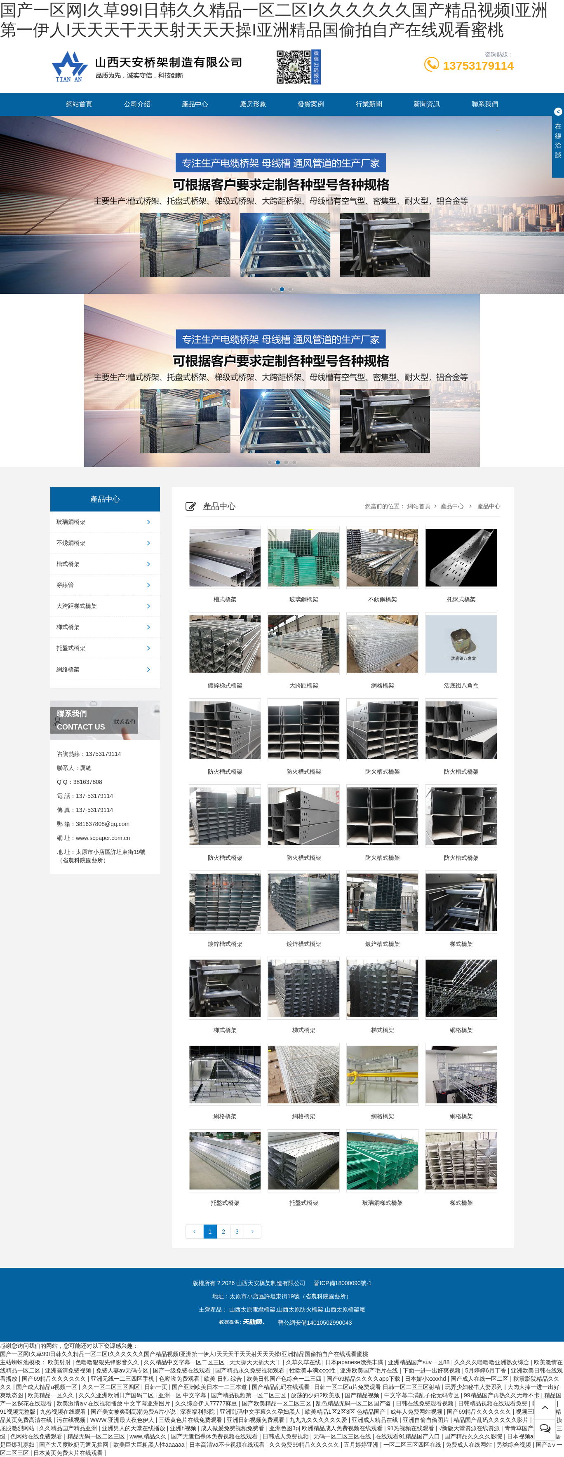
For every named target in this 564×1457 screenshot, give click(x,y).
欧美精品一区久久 (51, 1395)
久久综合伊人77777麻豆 (207, 1403)
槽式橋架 (105, 564)
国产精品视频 (363, 1395)
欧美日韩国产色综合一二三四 (285, 1378)
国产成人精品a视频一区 (47, 1387)
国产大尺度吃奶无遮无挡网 (74, 1444)
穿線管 (105, 585)
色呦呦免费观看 (180, 1378)
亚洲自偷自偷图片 (427, 1420)
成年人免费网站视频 (417, 1411)
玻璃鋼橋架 (105, 522)
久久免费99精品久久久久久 (305, 1444)
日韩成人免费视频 (286, 1436)
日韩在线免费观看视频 (425, 1403)
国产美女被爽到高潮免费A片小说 (134, 1411)
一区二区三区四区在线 (413, 1444)
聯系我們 (485, 104)
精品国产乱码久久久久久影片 (492, 1420)
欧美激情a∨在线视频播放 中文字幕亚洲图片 (114, 1403)
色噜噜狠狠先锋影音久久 (108, 1362)
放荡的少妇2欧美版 (316, 1395)
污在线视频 (71, 1420)
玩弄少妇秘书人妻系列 (474, 1387)
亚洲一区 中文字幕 (183, 1395)
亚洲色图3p (284, 1428)
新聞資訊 (427, 104)
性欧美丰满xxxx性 (313, 1370)
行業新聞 (369, 104)
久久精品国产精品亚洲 (69, 1428)
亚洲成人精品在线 (376, 1420)
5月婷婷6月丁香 (486, 1370)
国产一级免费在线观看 (182, 1370)
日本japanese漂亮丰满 (355, 1362)
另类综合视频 (514, 1444)
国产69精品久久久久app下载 (364, 1378)
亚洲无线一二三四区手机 (123, 1378)
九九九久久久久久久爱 (319, 1420)
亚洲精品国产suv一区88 (419, 1362)
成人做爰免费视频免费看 (233, 1428)
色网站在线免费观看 (37, 1436)
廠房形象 (253, 104)
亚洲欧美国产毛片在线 (370, 1370)
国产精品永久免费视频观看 (250, 1370)
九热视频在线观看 (64, 1411)
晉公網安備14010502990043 (315, 1322)
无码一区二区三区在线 (343, 1436)
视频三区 (528, 1411)
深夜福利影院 (198, 1411)
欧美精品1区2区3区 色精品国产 (346, 1411)
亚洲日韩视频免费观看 (256, 1420)
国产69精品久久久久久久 (54, 1378)
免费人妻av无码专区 (123, 1370)
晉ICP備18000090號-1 (342, 1283)
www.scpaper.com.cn (103, 838)
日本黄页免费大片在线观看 (68, 1453)
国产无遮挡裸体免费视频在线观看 (215, 1436)
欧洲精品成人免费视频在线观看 (343, 1428)
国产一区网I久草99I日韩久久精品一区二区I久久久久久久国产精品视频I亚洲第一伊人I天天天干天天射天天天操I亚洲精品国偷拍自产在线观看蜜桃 (184, 1354)
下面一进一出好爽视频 (432, 1370)
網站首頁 (79, 104)
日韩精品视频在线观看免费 (493, 1403)
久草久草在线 (304, 1362)
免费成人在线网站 (470, 1444)
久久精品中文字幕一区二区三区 (185, 1362)
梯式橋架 (105, 627)
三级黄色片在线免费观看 (191, 1420)
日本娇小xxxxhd (426, 1378)
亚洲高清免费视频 (69, 1370)
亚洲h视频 (184, 1428)
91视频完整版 (18, 1411)
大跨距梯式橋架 (105, 606)
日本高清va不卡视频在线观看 (227, 1444)
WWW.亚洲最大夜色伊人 (123, 1420)
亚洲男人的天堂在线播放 (134, 1428)
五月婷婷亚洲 (362, 1444)
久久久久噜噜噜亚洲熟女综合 (492, 1362)
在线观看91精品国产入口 (408, 1436)
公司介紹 (137, 104)
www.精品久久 (148, 1436)
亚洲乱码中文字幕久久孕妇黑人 (261, 1411)
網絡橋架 (105, 669)
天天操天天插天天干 (256, 1362)
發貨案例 (311, 104)
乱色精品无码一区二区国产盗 (354, 1403)
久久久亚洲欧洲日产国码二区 (117, 1395)
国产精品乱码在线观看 (281, 1387)
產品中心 (195, 104)
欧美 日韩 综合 (224, 1378)
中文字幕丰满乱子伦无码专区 (422, 1395)
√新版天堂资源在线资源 (470, 1428)
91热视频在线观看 (411, 1428)
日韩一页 (156, 1387)
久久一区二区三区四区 (111, 1387)
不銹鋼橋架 (105, 543)
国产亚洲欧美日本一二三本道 (210, 1387)
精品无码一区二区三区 (97, 1436)
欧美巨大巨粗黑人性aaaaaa (149, 1444)
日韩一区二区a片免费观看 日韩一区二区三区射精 (378, 1387)
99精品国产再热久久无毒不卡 (502, 1395)
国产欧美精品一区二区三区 (277, 1403)
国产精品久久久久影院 (474, 1436)
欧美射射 (60, 1362)
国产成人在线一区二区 (480, 1378)
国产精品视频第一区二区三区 (249, 1395)
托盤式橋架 (105, 648)
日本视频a (521, 1436)
